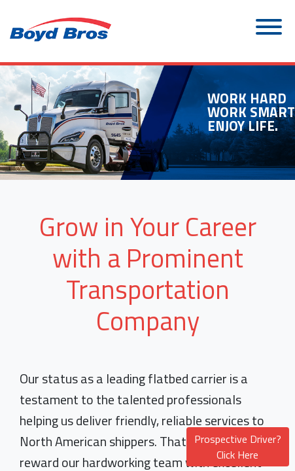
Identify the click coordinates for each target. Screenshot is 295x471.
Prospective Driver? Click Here (237, 446)
